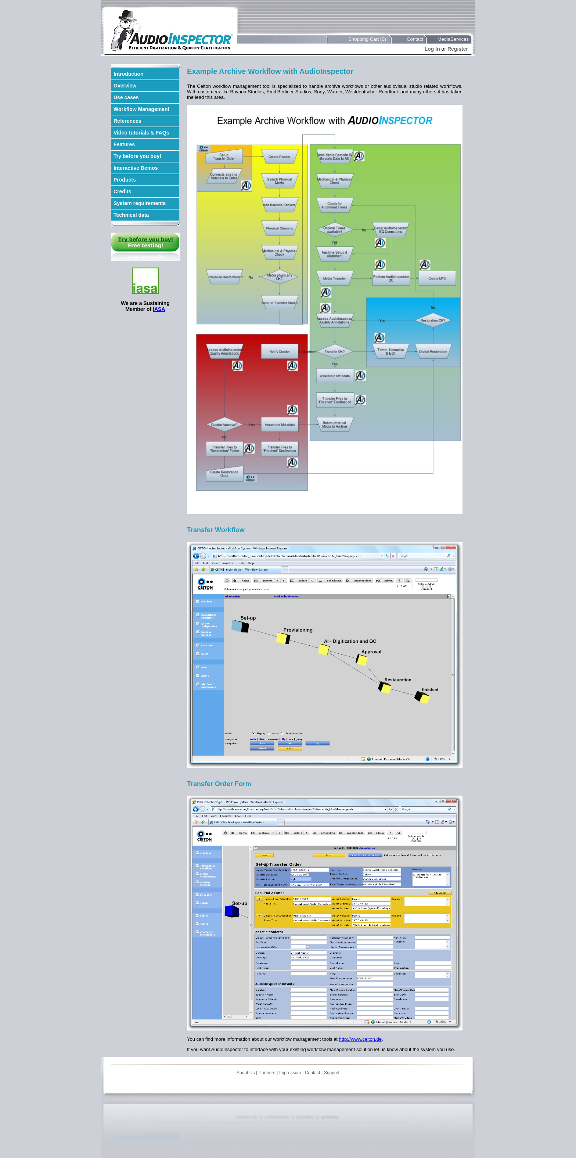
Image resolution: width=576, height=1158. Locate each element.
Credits (122, 191)
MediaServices (453, 39)
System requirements (140, 203)
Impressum (290, 1072)
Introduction (129, 74)
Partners (267, 1072)
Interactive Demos (136, 168)
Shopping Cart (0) (367, 39)
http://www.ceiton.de (360, 1039)
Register (457, 49)
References (127, 121)
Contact (415, 39)
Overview (125, 86)
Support (331, 1072)
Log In (432, 49)
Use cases (126, 97)
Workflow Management (141, 109)
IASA (159, 309)
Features (124, 144)
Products (125, 180)
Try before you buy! (137, 156)
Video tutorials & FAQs (141, 133)
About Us (246, 1072)
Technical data (131, 215)
